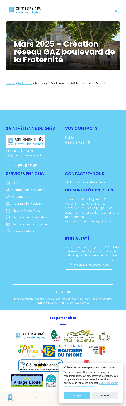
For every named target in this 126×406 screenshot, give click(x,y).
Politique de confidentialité (79, 386)
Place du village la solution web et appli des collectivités (48, 298)
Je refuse (105, 395)
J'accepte (77, 395)
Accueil (10, 83)
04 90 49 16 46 (24, 165)
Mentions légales (46, 302)
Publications (25, 83)
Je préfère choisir (108, 383)
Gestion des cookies (77, 302)
